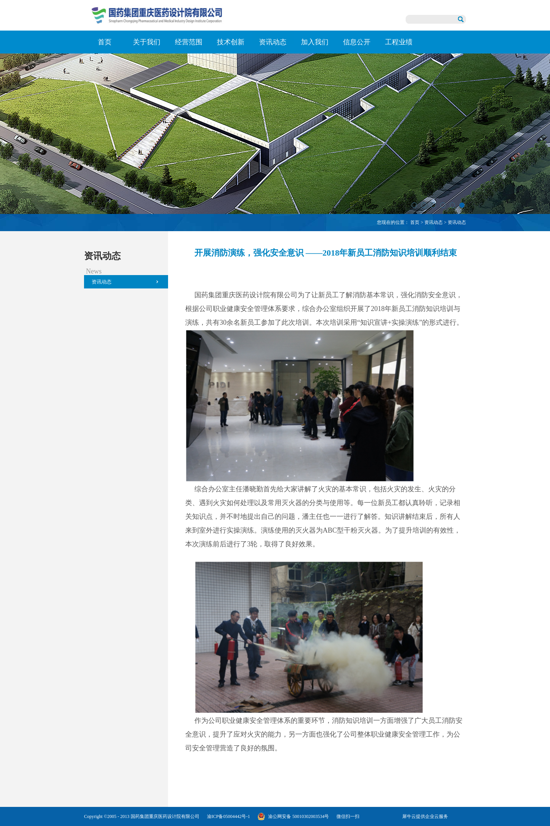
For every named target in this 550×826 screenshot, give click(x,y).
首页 (105, 42)
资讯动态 (433, 222)
